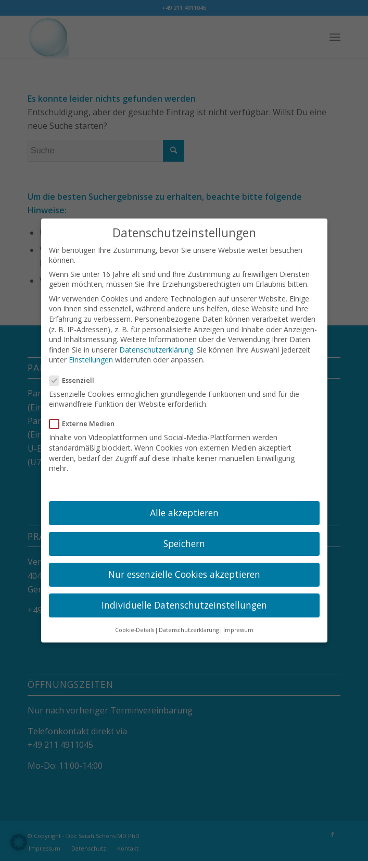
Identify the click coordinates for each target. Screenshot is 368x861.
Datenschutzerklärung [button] (189, 624)
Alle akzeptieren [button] (184, 507)
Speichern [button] (184, 537)
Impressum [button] (238, 624)
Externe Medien (86, 418)
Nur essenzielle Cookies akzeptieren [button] (184, 568)
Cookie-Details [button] (134, 624)
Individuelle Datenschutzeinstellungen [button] (184, 599)
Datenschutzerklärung (156, 344)
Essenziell (76, 374)
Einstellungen (91, 354)
